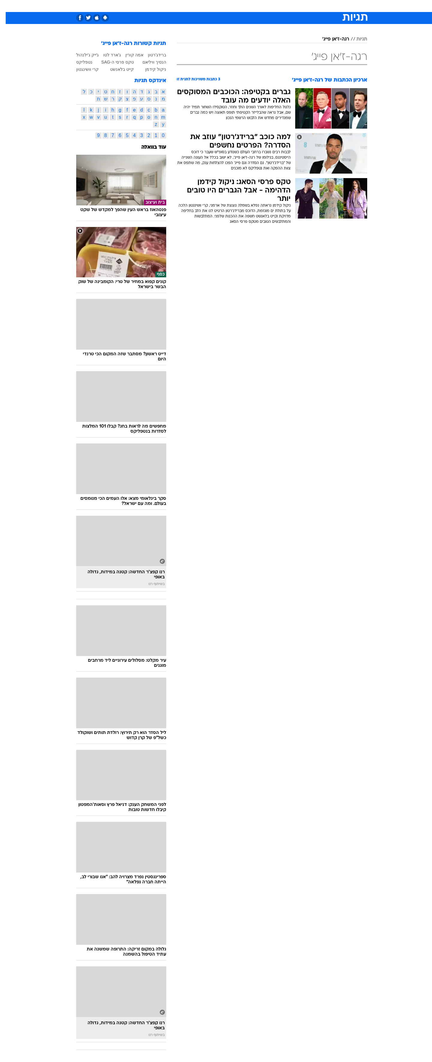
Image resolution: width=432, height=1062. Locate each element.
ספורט (302, 6)
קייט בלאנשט (116, 69)
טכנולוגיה (169, 6)
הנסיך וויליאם (148, 62)
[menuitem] (318, 6)
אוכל (231, 6)
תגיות (356, 39)
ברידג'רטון (151, 54)
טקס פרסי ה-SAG (112, 62)
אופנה (147, 6)
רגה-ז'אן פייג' (330, 39)
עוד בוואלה (148, 147)
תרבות (282, 6)
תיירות (192, 6)
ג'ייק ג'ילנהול (81, 54)
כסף (247, 6)
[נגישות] (8, 6)
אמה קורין (129, 54)
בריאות (212, 6)
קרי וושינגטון (81, 69)
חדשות (322, 6)
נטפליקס (78, 62)
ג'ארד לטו (106, 54)
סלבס (263, 6)
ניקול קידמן (150, 69)
